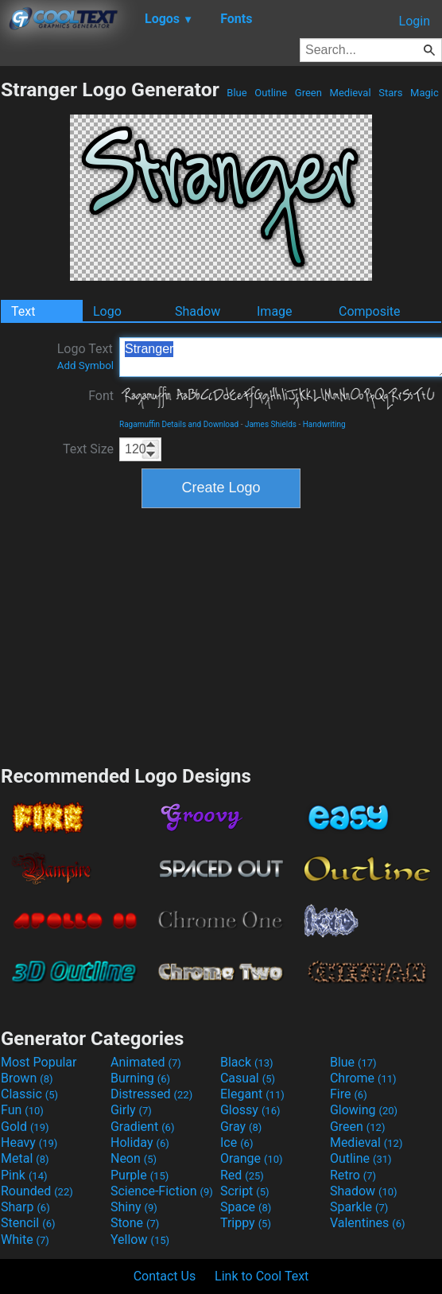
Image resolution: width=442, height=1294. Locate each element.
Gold (25, 1126)
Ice (236, 1142)
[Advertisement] (221, 634)
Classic (29, 1094)
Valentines (367, 1222)
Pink (24, 1175)
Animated (146, 1062)
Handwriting (324, 424)
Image (275, 311)
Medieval (350, 93)
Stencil (28, 1222)
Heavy (29, 1142)
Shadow (197, 311)
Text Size (88, 449)
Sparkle (359, 1206)
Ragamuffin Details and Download (178, 424)
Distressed (151, 1094)
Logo (107, 311)
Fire (348, 1094)
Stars (390, 93)
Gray (241, 1126)
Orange (251, 1158)
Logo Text (85, 356)
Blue (237, 93)
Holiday (140, 1142)
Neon (134, 1158)
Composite (370, 311)
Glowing (363, 1109)
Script (244, 1191)
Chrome (363, 1078)
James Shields (271, 424)
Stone (135, 1222)
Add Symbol (85, 365)
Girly (131, 1109)
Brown (26, 1078)
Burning (140, 1078)
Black (246, 1062)
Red (242, 1175)
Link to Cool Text (261, 1276)
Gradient (142, 1126)
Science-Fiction (162, 1191)
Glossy (250, 1109)
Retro (353, 1175)
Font (101, 395)
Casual (247, 1078)
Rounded (37, 1191)
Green (309, 93)
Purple (140, 1175)
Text (23, 311)
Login (414, 21)
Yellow (140, 1239)
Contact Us (165, 1276)
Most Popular (39, 1062)
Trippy (245, 1222)
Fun (22, 1109)
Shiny (134, 1206)
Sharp (25, 1206)
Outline (270, 93)
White (25, 1239)
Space (245, 1206)
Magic (424, 93)
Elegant (252, 1094)
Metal (25, 1158)
